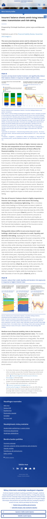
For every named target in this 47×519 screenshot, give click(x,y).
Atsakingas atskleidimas (11, 433)
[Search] (22, 4)
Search (39, 4)
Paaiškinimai (8, 411)
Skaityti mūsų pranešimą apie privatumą (24, 504)
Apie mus (6, 405)
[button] (44, 2)
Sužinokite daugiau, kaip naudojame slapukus (24, 507)
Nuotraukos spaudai (10, 413)
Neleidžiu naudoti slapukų (24, 515)
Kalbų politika (8, 453)
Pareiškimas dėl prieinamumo (13, 451)
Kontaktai (6, 416)
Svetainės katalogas (9, 457)
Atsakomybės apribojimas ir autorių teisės (17, 428)
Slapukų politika (9, 448)
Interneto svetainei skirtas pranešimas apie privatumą (20, 446)
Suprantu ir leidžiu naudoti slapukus (24, 511)
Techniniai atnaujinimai (11, 431)
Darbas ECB (7, 408)
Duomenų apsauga (9, 443)
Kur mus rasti (8, 418)
